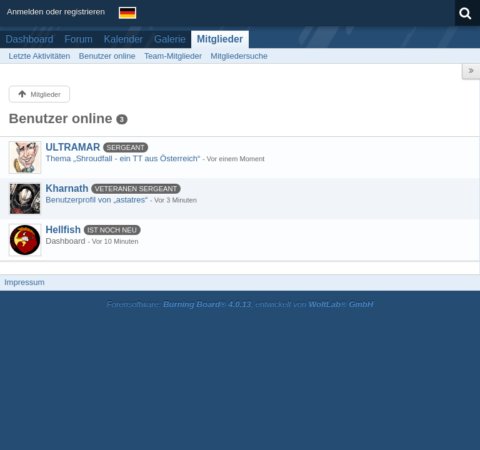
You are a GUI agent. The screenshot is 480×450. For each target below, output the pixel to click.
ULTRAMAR (73, 147)
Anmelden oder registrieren (56, 11)
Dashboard (29, 39)
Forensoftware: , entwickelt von (240, 304)
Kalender (123, 39)
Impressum (24, 282)
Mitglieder (220, 39)
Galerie (170, 39)
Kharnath (67, 188)
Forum (78, 39)
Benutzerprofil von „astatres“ (97, 199)
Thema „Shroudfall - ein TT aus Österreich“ (123, 158)
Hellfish (63, 229)
